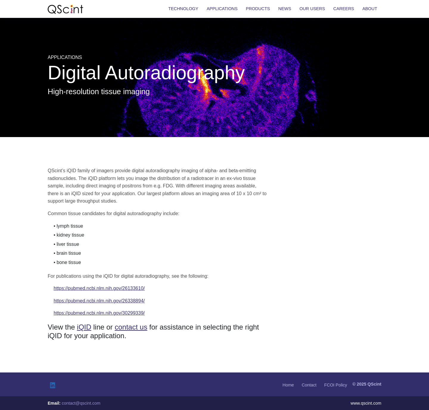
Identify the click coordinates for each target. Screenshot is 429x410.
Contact (309, 385)
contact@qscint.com (81, 403)
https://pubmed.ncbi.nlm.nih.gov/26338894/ (99, 300)
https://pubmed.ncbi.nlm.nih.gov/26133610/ (99, 288)
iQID (84, 327)
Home (288, 385)
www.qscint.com (366, 403)
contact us (131, 327)
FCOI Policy (335, 385)
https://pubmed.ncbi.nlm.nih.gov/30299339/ (99, 313)
